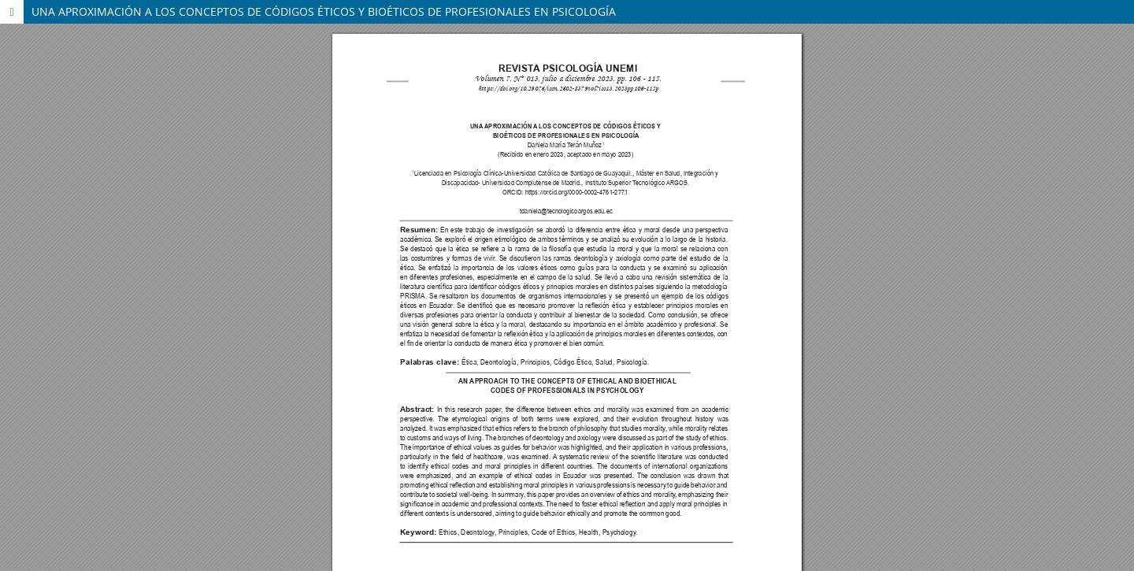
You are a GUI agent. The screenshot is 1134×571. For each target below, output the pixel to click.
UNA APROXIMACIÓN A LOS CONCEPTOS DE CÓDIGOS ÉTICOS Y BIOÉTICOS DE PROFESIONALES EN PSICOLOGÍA (324, 11)
